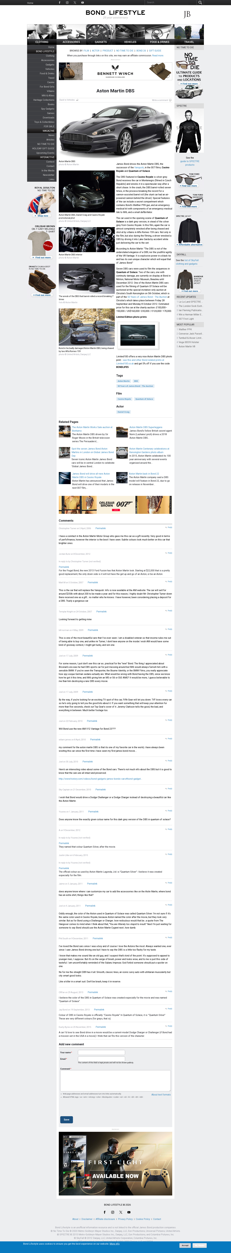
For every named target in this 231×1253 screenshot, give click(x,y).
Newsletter (48, 175)
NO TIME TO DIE (45, 144)
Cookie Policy (143, 1219)
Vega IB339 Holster (189, 342)
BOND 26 (141, 50)
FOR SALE (49, 126)
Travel (51, 77)
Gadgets (50, 64)
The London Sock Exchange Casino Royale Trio (203, 306)
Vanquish (139, 167)
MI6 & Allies (48, 95)
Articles (50, 139)
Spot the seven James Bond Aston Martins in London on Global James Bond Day (93, 452)
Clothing (50, 55)
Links (51, 179)
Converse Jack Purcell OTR (193, 333)
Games (50, 113)
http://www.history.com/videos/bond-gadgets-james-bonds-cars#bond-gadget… (100, 778)
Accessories (47, 60)
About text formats (161, 1094)
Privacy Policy (125, 1219)
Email (63, 1059)
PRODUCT (108, 50)
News (51, 135)
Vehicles (49, 69)
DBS (136, 381)
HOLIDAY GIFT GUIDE (43, 148)
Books (51, 104)
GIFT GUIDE (155, 50)
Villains (50, 91)
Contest (50, 161)
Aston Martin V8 (187, 346)
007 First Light (186, 318)
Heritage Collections (43, 100)
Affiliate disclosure (105, 1219)
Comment (65, 1069)
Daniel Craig (123, 412)
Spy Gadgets (47, 108)
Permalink (100, 528)
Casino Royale (124, 399)
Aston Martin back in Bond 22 (144, 473)
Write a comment (160, 100)
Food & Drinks (47, 73)
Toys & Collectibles (44, 122)
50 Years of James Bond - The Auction (147, 297)
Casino (50, 82)
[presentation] (82, 1108)
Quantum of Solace (144, 399)
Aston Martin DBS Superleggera (145, 427)
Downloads (48, 117)
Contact (50, 166)
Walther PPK (185, 329)
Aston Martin (124, 381)
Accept (185, 1245)
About (75, 1219)
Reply (170, 527)
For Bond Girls (47, 86)
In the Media (48, 170)
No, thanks (199, 1245)
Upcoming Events (45, 153)
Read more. (158, 55)
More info (115, 1244)
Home (30, 3)
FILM (86, 50)
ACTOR (95, 50)
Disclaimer (87, 1219)
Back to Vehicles (67, 100)
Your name (65, 1052)
